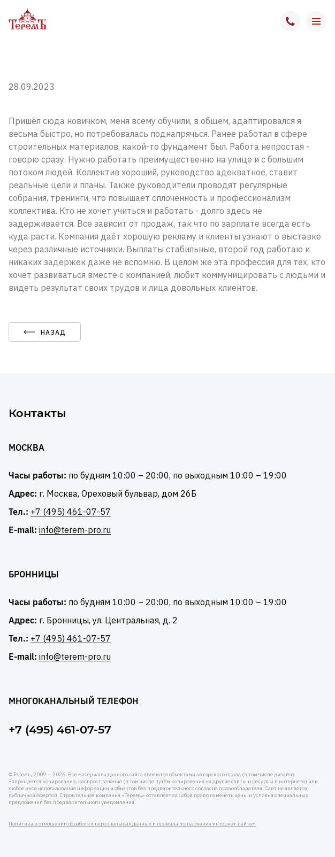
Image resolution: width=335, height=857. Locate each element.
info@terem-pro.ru (75, 530)
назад (45, 332)
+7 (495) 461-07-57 (71, 511)
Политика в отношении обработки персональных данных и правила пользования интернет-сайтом (132, 823)
